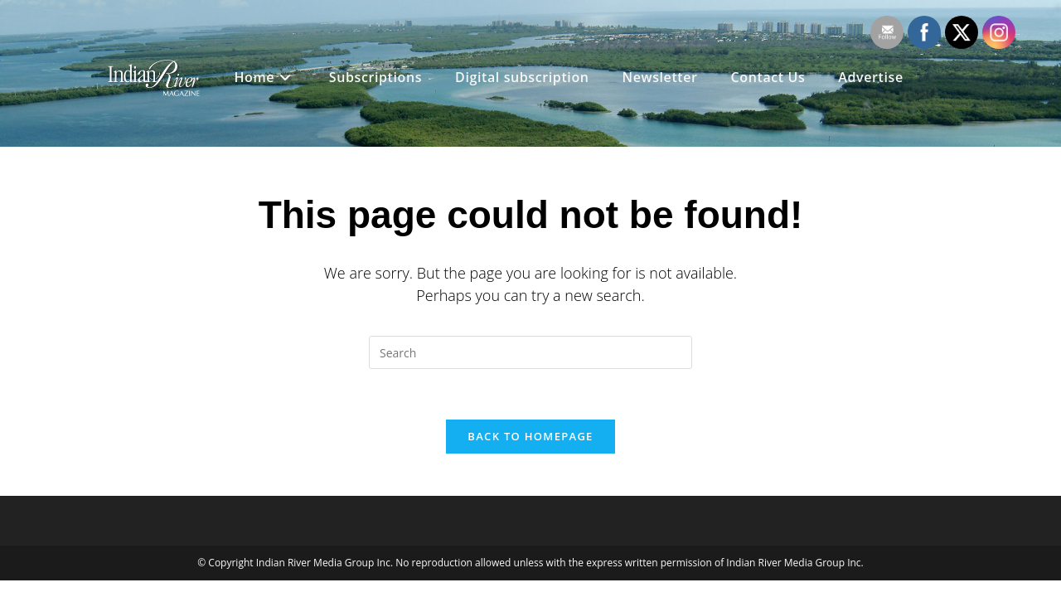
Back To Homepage (530, 436)
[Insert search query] (530, 352)
